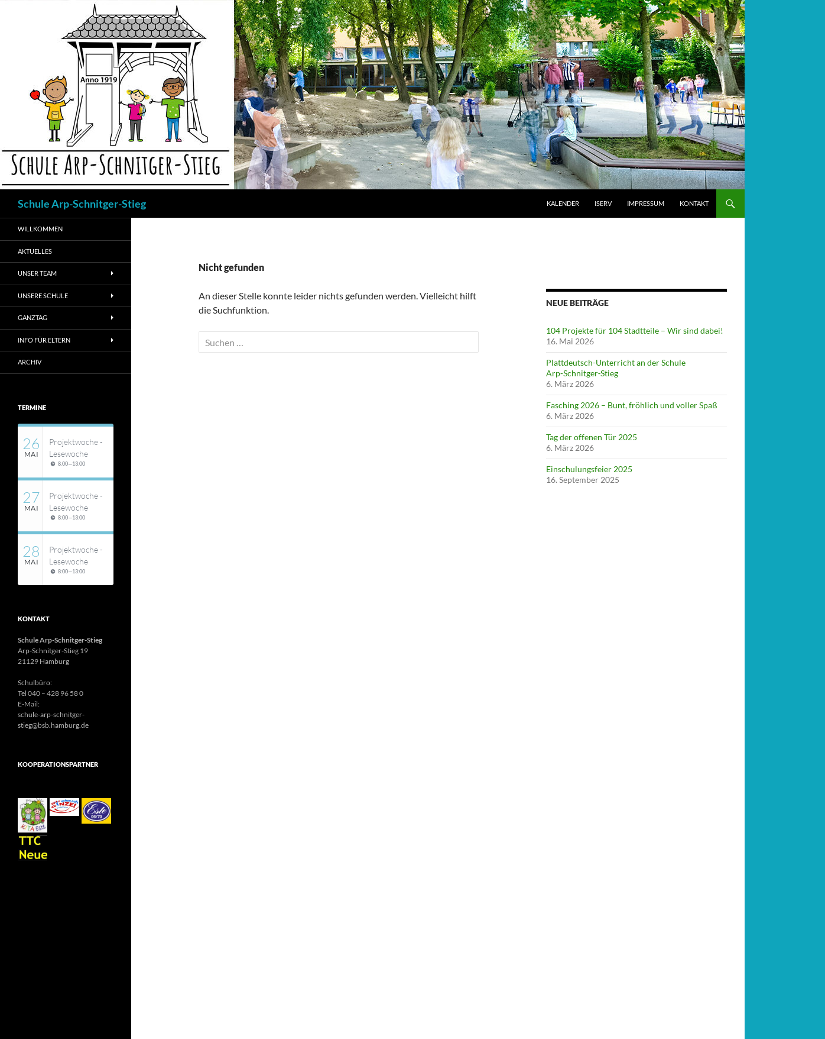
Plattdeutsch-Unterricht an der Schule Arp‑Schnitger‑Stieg (616, 367)
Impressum (645, 203)
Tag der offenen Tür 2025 (591, 437)
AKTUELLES (35, 251)
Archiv (29, 362)
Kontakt (694, 203)
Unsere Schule (43, 295)
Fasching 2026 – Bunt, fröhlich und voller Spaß (631, 405)
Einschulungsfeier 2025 (589, 469)
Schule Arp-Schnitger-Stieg (82, 203)
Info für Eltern (44, 340)
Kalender (563, 203)
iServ (603, 203)
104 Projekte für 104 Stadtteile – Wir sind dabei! (634, 330)
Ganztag (32, 317)
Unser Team (37, 273)
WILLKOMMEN (40, 229)
